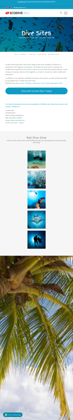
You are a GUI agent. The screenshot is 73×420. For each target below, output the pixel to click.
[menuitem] (60, 13)
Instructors (40, 69)
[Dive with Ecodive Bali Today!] (36, 91)
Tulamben (28, 83)
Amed (22, 83)
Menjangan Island (56, 83)
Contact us (22, 2)
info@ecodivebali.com (20, 7)
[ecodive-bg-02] (36, 220)
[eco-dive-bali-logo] (30, 13)
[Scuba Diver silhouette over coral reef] (36, 200)
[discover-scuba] (36, 159)
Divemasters (28, 69)
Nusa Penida (45, 83)
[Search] (60, 13)
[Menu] (65, 13)
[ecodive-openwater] (36, 240)
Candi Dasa (36, 83)
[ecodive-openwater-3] (36, 180)
